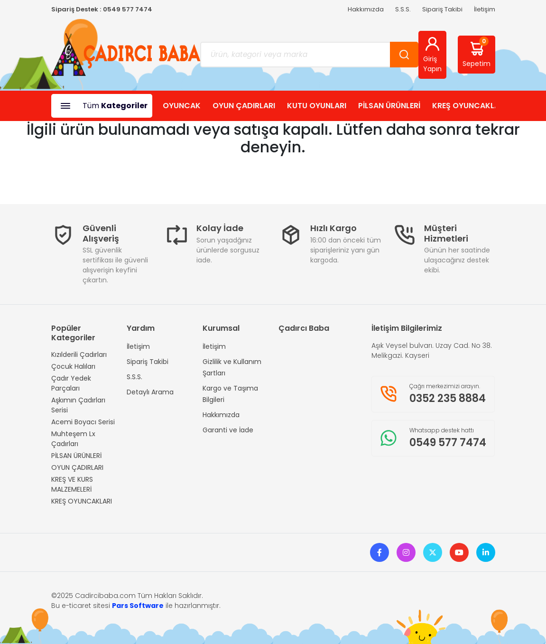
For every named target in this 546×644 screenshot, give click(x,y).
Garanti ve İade (228, 430)
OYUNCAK (182, 105)
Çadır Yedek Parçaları (71, 383)
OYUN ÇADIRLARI (244, 105)
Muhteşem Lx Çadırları (73, 438)
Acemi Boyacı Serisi (83, 422)
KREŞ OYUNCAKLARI (469, 105)
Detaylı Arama (150, 392)
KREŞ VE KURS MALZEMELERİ (72, 484)
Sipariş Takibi (442, 9)
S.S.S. (403, 9)
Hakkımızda (366, 9)
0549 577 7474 (127, 9)
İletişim (484, 9)
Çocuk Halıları (73, 366)
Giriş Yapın (432, 55)
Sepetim (476, 52)
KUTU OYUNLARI (316, 105)
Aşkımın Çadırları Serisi (78, 405)
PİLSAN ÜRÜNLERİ (389, 105)
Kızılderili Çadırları (79, 354)
